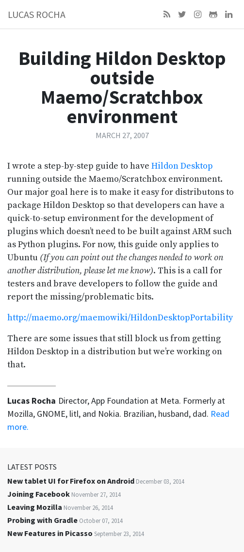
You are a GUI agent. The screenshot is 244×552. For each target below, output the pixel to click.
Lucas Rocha (36, 14)
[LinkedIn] (228, 14)
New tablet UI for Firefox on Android (70, 481)
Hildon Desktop (182, 166)
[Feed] (167, 14)
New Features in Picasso (50, 533)
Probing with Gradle (42, 520)
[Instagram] (197, 14)
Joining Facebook (38, 494)
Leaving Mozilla (34, 507)
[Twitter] (182, 14)
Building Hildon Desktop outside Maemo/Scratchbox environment (122, 87)
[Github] (213, 14)
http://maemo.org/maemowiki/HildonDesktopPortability (120, 317)
